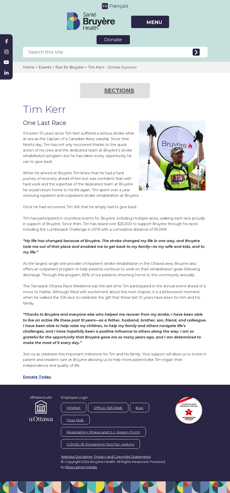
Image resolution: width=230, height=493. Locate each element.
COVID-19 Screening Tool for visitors (100, 444)
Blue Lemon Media (81, 467)
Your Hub (75, 420)
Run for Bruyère (69, 67)
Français (118, 6)
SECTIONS (119, 90)
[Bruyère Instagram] (6, 51)
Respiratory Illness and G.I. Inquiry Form (103, 432)
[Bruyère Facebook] (6, 41)
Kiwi (139, 408)
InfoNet (74, 408)
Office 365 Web (108, 408)
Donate (113, 39)
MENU (154, 22)
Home (28, 67)
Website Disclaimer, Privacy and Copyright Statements (106, 457)
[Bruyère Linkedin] (6, 72)
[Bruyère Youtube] (6, 62)
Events (45, 67)
